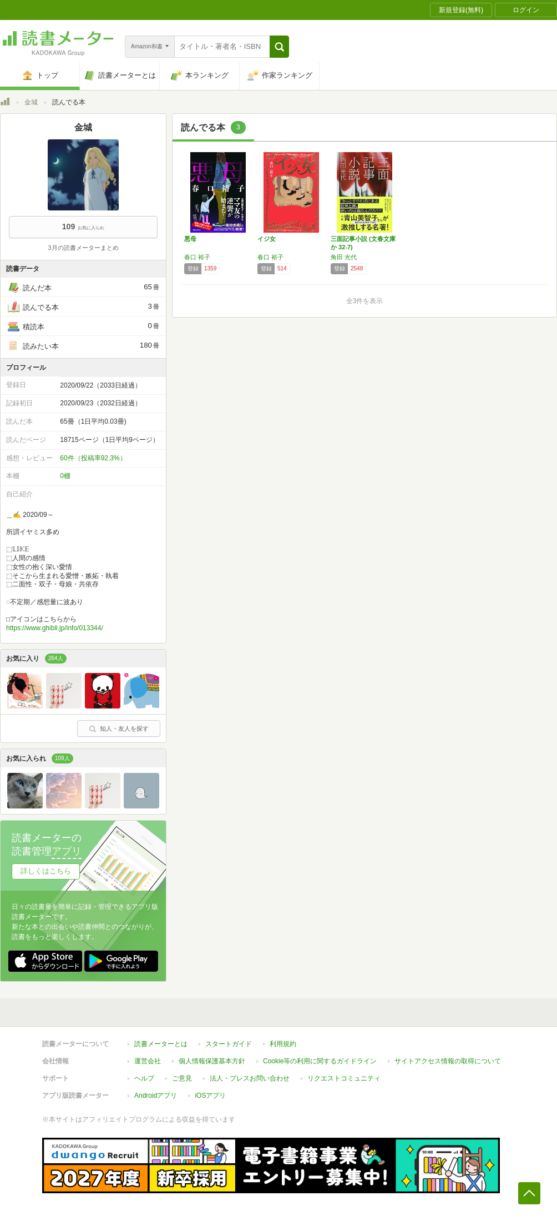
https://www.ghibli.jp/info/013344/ (54, 628)
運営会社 (147, 1061)
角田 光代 (344, 257)
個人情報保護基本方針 (212, 1061)
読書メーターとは (161, 1044)
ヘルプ (144, 1078)
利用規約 (283, 1044)
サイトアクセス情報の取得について (447, 1061)
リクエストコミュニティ (344, 1078)
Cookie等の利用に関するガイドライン (320, 1061)
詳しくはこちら (46, 871)
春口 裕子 (197, 257)
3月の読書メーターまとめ (83, 247)
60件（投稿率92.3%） (93, 458)
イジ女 (266, 238)
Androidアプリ (155, 1095)
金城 (31, 102)
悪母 (190, 238)
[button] (279, 47)
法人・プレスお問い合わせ (250, 1078)
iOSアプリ (210, 1095)
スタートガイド (228, 1044)
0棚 (65, 476)
